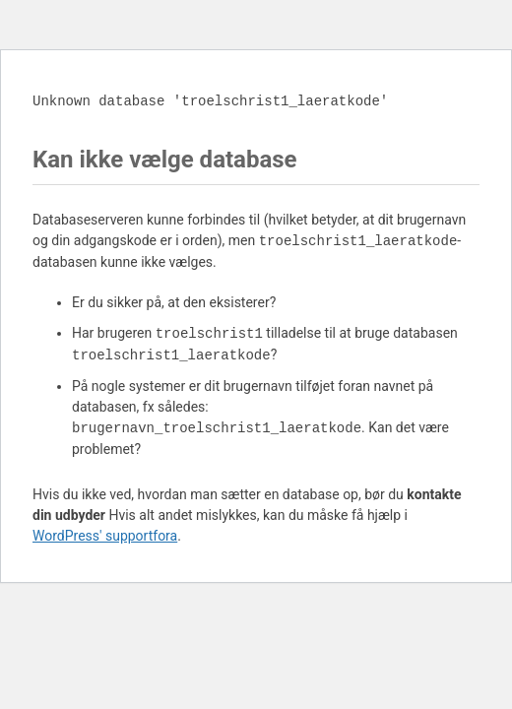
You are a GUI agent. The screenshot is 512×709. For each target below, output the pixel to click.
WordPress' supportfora (104, 536)
